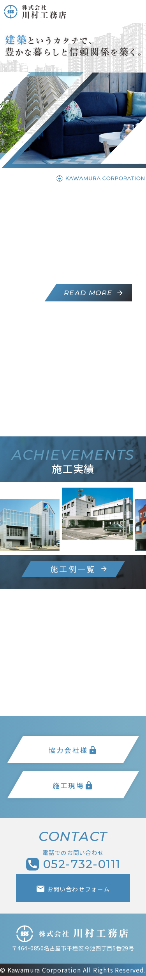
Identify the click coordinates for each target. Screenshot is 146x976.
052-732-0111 (73, 864)
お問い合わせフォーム (73, 888)
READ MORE (94, 293)
